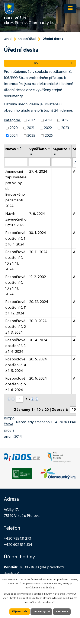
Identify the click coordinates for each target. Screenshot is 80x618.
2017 (31, 120)
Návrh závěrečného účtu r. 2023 (15, 219)
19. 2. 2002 (37, 277)
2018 (48, 120)
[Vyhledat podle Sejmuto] (61, 162)
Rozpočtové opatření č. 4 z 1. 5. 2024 (15, 365)
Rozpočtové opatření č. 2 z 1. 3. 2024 (15, 327)
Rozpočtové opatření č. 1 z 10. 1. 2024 (15, 238)
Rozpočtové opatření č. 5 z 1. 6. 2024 (15, 384)
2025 (31, 136)
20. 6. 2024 (38, 378)
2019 (64, 120)
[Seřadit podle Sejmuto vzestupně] (55, 153)
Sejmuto (61, 149)
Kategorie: (12, 120)
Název (12, 149)
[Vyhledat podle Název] (16, 162)
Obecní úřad (27, 39)
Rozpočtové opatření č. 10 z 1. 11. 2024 (15, 260)
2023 (65, 128)
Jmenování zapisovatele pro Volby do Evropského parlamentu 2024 (15, 189)
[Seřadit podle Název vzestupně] (21, 147)
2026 (49, 136)
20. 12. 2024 (38, 302)
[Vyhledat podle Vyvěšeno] (40, 162)
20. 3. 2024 (38, 321)
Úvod (8, 39)
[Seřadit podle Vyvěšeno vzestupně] (31, 153)
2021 (30, 128)
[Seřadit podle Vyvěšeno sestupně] (31, 155)
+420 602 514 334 (18, 545)
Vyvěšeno (39, 149)
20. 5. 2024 (38, 359)
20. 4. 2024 (38, 340)
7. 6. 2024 (37, 214)
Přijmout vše (19, 611)
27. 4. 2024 (38, 172)
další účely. (49, 588)
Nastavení (61, 611)
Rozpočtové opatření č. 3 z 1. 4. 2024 (15, 346)
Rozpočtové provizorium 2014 (13, 427)
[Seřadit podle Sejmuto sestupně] (55, 155)
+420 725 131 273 (17, 539)
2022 (48, 128)
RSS (54, 63)
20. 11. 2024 (38, 252)
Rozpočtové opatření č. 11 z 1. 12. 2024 (15, 307)
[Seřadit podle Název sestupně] (21, 149)
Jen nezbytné (41, 611)
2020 (14, 128)
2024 (14, 136)
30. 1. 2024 (37, 233)
